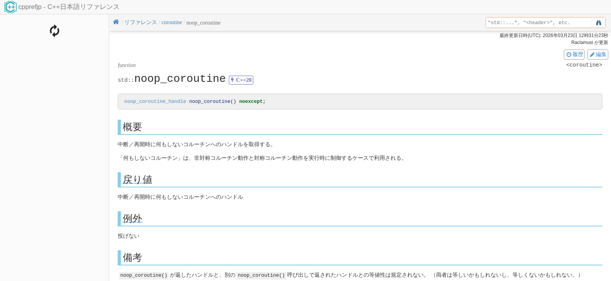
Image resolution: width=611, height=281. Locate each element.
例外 (132, 219)
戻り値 (137, 180)
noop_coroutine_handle (155, 102)
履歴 (574, 54)
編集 (598, 54)
